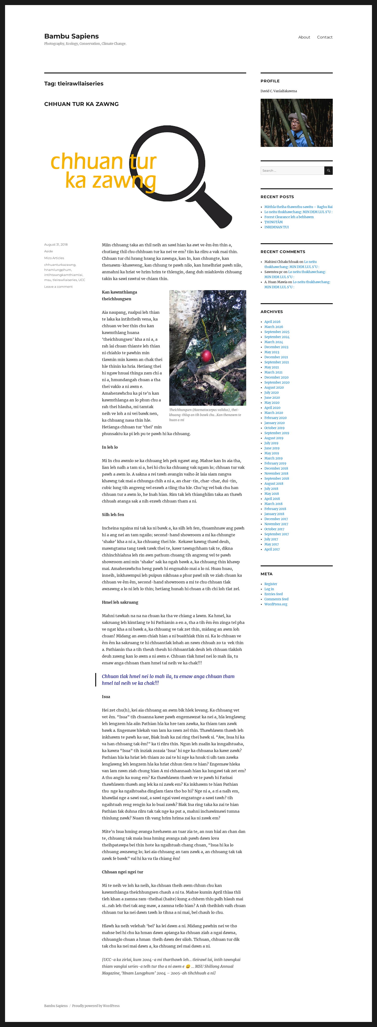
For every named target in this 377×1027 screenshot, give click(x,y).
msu (47, 280)
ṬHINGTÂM (273, 222)
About (304, 37)
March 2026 (273, 327)
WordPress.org (275, 604)
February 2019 (275, 463)
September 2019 (276, 433)
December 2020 (276, 377)
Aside (48, 251)
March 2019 (273, 458)
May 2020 (271, 403)
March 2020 (273, 413)
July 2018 (271, 489)
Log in (269, 589)
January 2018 (274, 514)
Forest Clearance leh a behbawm (289, 217)
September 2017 (276, 534)
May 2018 (271, 494)
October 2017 (274, 529)
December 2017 (276, 519)
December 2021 (276, 357)
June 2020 (272, 398)
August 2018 (273, 484)
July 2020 (271, 393)
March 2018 (273, 504)
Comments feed (276, 599)
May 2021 (271, 367)
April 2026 (272, 322)
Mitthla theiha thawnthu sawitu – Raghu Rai (298, 207)
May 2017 (271, 544)
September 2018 (276, 479)
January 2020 (274, 423)
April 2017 (272, 549)
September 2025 (276, 332)
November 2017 (276, 524)
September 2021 (276, 362)
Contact (325, 37)
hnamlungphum (57, 270)
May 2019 (271, 453)
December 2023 (276, 347)
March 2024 (273, 342)
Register (270, 584)
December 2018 (276, 468)
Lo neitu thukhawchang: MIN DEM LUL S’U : (298, 212)
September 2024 (276, 337)
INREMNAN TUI (276, 227)
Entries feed (273, 594)
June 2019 (272, 448)
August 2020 (274, 388)
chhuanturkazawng (59, 265)
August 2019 (273, 438)
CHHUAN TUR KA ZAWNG (81, 104)
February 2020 (275, 418)
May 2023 (271, 352)
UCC (81, 280)
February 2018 (275, 509)
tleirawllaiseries (65, 280)
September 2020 (276, 382)
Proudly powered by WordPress (96, 1006)
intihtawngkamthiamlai (63, 275)
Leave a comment (58, 286)
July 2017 (271, 539)
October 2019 (274, 428)
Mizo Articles (54, 258)
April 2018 (272, 499)
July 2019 (271, 443)
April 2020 (272, 408)
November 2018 (276, 473)
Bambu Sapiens (71, 36)
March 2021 (273, 372)
